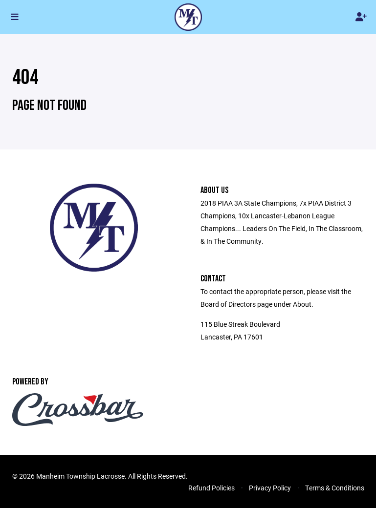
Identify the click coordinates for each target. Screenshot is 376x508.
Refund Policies (211, 487)
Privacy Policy (270, 487)
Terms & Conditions (334, 487)
